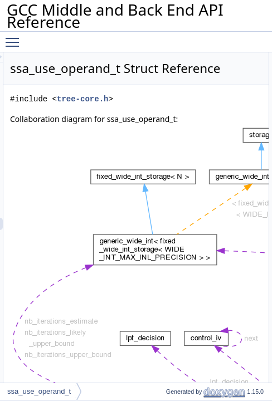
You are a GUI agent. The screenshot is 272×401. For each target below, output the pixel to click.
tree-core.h (208, 114)
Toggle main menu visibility (15, 37)
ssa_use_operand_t (39, 391)
